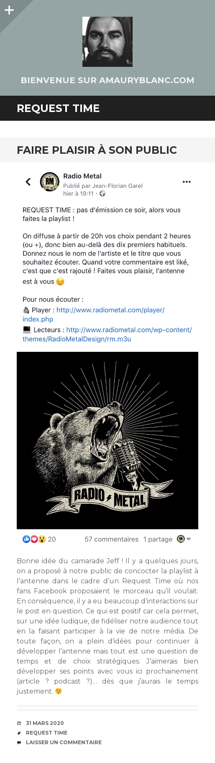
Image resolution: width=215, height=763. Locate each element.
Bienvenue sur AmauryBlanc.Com (107, 80)
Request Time (46, 733)
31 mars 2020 (45, 723)
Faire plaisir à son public (97, 150)
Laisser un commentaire (64, 742)
